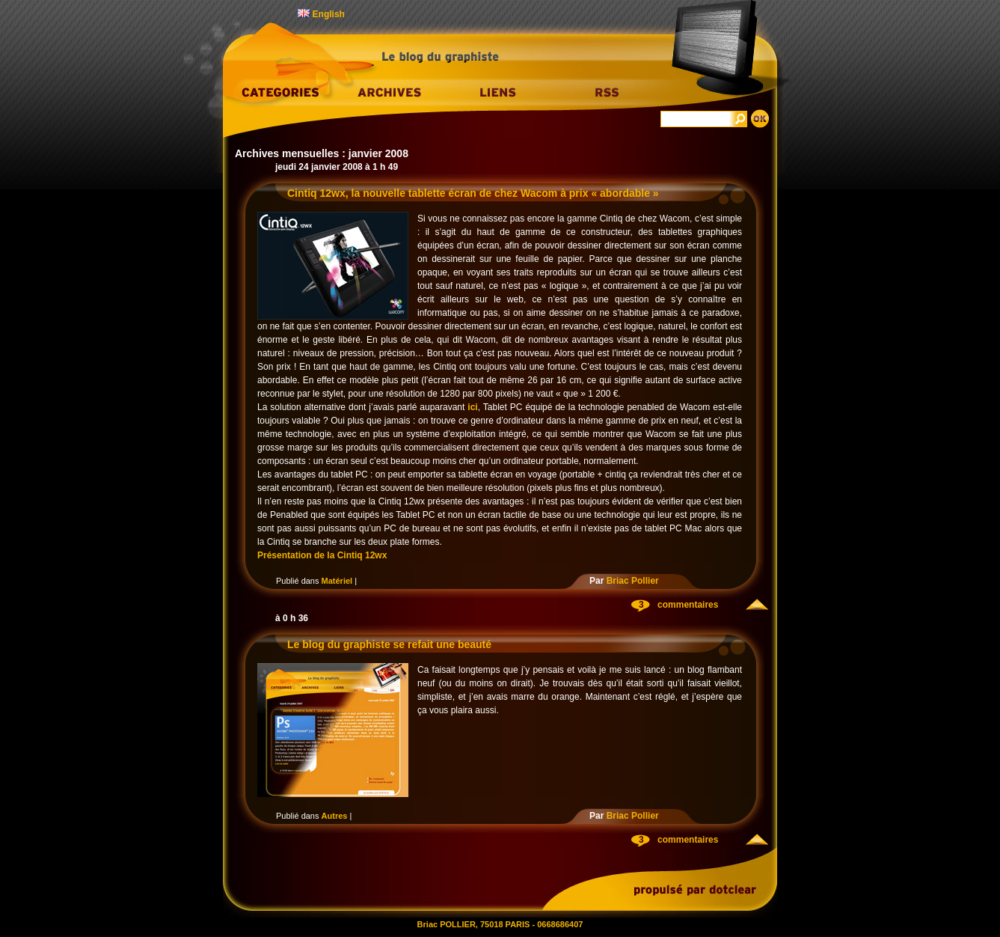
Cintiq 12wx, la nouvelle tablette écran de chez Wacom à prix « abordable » (473, 193)
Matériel (337, 580)
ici (472, 407)
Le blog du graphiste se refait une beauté (389, 644)
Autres (335, 815)
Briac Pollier (633, 581)
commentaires (687, 604)
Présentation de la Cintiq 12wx (322, 555)
